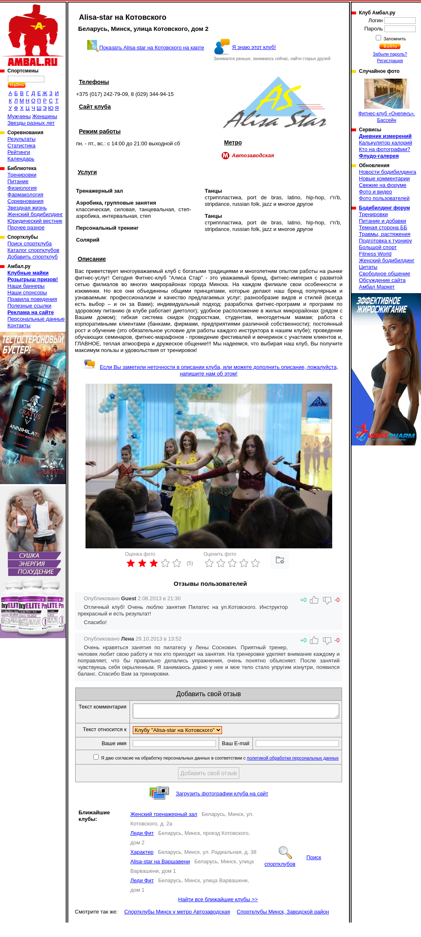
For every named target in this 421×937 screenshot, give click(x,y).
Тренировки (21, 175)
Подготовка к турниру (385, 241)
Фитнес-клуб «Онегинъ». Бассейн (387, 101)
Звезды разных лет (31, 123)
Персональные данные (36, 319)
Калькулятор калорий (385, 143)
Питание (17, 181)
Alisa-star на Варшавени (160, 876)
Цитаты (368, 267)
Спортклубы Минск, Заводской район (283, 926)
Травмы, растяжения (384, 234)
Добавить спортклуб (32, 257)
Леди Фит (142, 847)
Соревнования (25, 201)
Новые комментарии (384, 178)
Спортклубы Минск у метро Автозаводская (177, 926)
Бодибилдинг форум (384, 208)
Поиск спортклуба (29, 243)
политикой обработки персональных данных (293, 772)
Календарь (21, 159)
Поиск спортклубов (292, 875)
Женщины (44, 116)
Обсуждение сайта (382, 280)
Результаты (21, 139)
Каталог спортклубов (33, 250)
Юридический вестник (34, 221)
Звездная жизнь (27, 208)
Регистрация (390, 60)
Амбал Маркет (377, 287)
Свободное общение (384, 273)
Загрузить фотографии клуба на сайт (222, 808)
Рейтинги (18, 152)
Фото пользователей (384, 198)
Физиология (22, 188)
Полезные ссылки (29, 306)
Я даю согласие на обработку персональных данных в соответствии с (219, 772)
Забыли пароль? (390, 53)
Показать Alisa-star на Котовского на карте (151, 47)
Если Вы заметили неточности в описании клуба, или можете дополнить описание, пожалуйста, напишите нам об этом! (210, 370)
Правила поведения (32, 299)
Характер (141, 866)
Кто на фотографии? (384, 149)
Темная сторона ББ (383, 227)
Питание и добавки (382, 221)
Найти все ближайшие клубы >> (218, 914)
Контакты (18, 325)
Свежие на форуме (383, 185)
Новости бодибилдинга (387, 172)
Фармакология (25, 194)
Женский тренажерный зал (163, 828)
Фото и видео (375, 192)
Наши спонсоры (27, 292)
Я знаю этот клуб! (254, 47)
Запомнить (394, 38)
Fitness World (375, 254)
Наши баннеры (25, 286)
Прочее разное (25, 227)
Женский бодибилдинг (35, 214)
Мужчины (19, 116)
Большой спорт (378, 247)
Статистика (21, 145)
